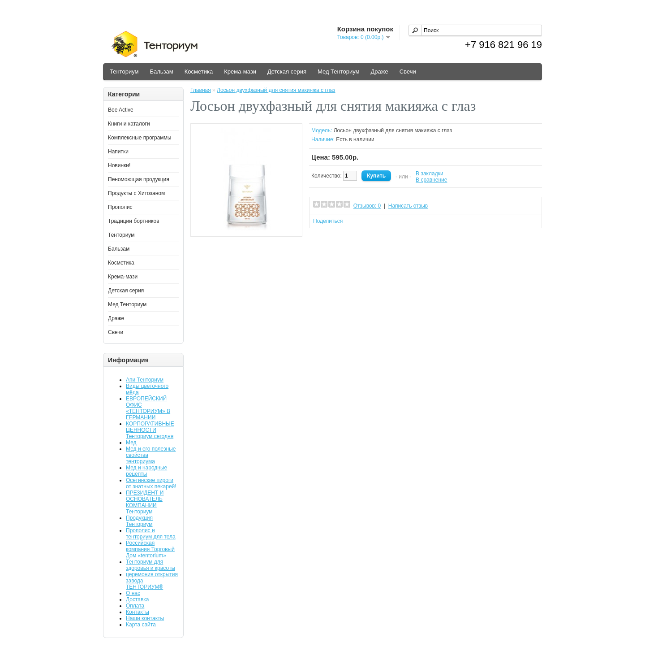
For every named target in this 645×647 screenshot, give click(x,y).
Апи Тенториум (144, 380)
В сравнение (431, 180)
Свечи (408, 71)
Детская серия (286, 71)
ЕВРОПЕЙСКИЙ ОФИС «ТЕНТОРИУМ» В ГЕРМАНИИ (148, 408)
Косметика (199, 71)
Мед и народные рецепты (146, 471)
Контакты (137, 612)
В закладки (429, 173)
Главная (200, 90)
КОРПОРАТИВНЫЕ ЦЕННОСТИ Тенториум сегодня (150, 430)
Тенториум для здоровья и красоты (150, 565)
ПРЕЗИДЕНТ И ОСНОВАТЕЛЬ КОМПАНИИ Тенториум (144, 502)
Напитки (118, 151)
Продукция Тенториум (139, 521)
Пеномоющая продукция (138, 179)
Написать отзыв (408, 206)
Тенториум (124, 71)
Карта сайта (141, 624)
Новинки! (119, 165)
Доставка (137, 599)
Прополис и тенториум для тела (151, 533)
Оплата (135, 606)
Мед (131, 442)
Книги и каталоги (129, 124)
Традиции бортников (133, 221)
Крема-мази (240, 71)
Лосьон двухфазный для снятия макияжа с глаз (276, 90)
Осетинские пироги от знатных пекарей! (151, 483)
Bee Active (120, 110)
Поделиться (328, 221)
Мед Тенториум (339, 71)
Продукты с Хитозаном (136, 193)
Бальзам (161, 71)
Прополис (120, 207)
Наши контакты (145, 618)
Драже (379, 71)
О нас (133, 593)
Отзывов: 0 (367, 206)
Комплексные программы (139, 138)
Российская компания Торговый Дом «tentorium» (150, 549)
